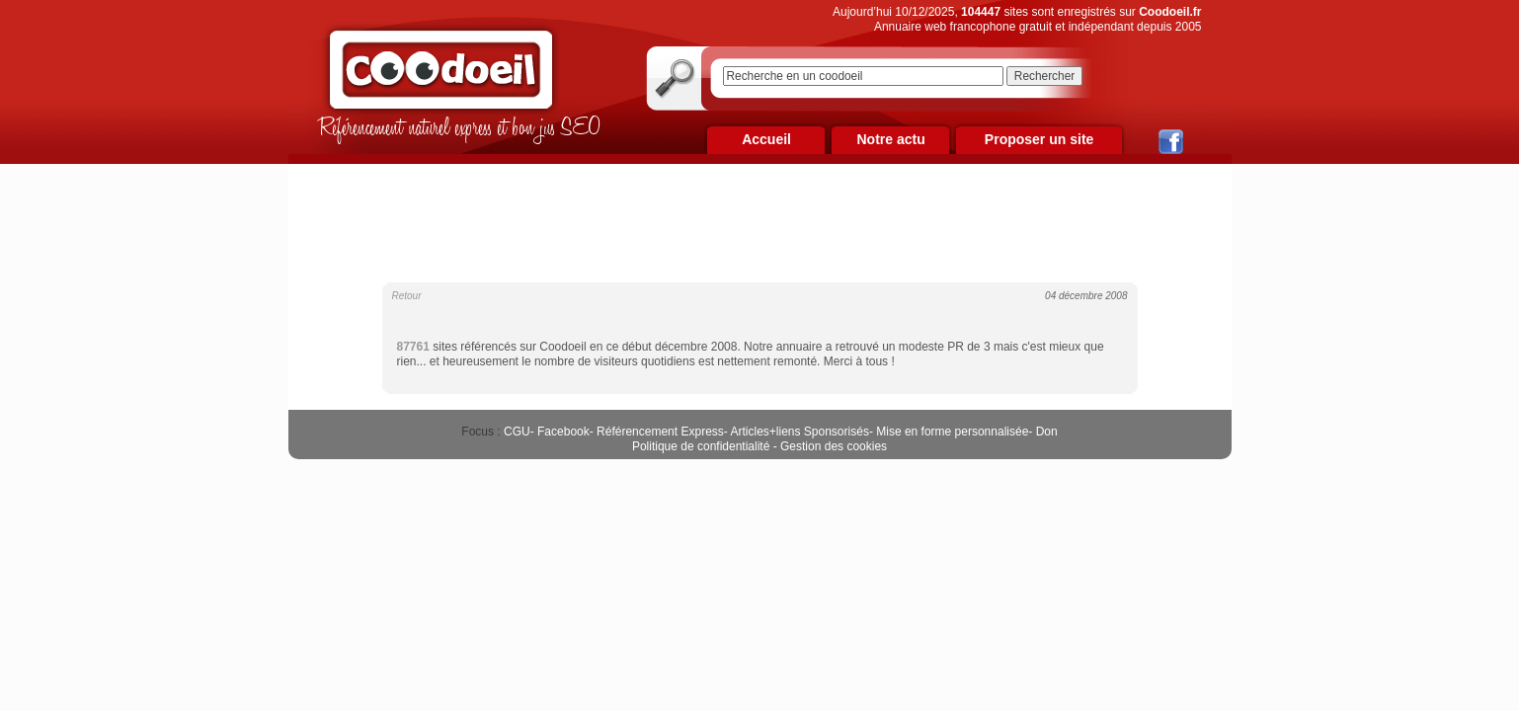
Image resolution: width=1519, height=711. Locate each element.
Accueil (766, 139)
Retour (407, 295)
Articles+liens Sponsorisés (799, 431)
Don (1047, 431)
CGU (517, 431)
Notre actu (890, 139)
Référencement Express (660, 431)
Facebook (563, 431)
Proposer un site (1039, 139)
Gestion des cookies (833, 446)
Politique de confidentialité (700, 446)
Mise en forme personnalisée (952, 431)
